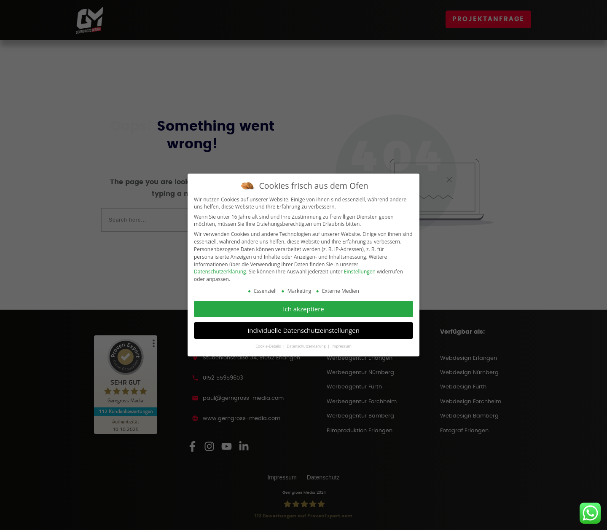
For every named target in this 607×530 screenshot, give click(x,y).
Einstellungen (360, 271)
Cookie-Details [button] (268, 346)
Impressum (341, 346)
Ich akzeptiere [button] (303, 309)
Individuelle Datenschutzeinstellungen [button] (303, 330)
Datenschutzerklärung (220, 271)
